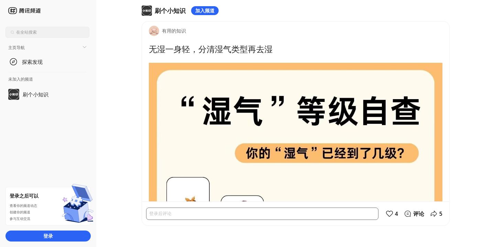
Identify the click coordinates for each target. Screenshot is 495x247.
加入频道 (204, 10)
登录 (48, 236)
